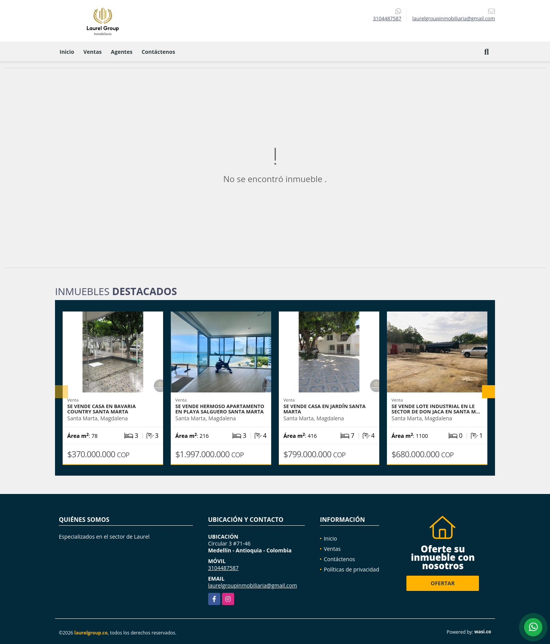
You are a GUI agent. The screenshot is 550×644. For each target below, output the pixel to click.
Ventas (92, 51)
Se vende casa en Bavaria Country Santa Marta (101, 409)
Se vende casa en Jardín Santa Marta (324, 409)
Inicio (67, 51)
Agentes (121, 51)
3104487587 (387, 18)
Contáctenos (158, 51)
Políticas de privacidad (351, 569)
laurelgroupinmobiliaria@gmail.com (252, 585)
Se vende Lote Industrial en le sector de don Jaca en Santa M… (435, 409)
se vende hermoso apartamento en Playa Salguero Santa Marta (219, 409)
